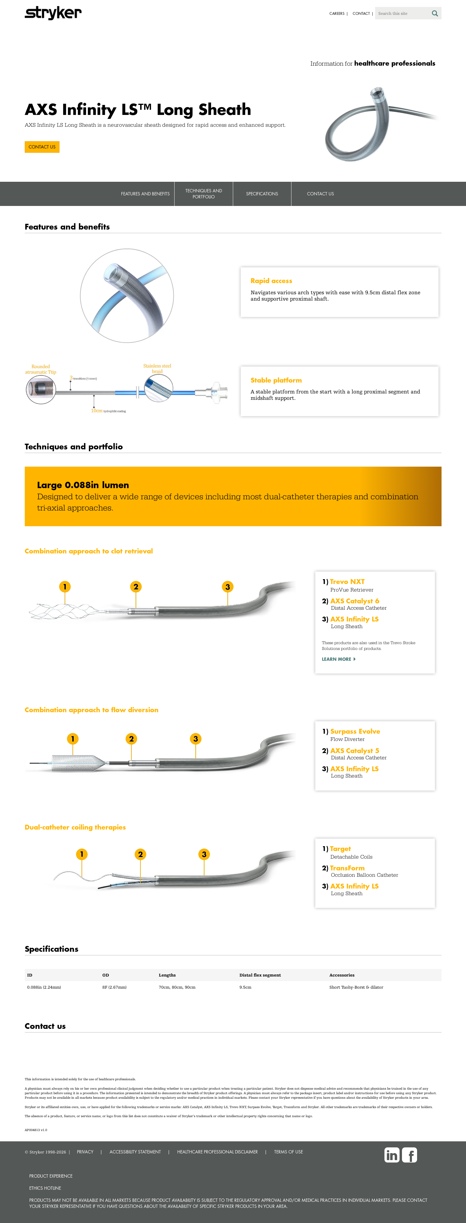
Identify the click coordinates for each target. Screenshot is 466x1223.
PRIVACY (85, 1152)
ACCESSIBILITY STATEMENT (135, 1152)
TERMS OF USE (288, 1152)
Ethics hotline (45, 1188)
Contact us (42, 147)
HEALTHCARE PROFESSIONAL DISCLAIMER (217, 1152)
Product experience (50, 1176)
